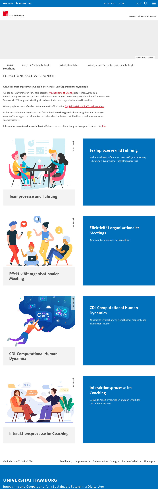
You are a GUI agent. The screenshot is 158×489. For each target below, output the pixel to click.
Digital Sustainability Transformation (84, 106)
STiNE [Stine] (121, 3)
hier (104, 126)
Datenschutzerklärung (105, 461)
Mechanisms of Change (61, 92)
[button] (138, 3)
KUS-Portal (110, 3)
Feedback (65, 461)
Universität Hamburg (17, 3)
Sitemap (148, 461)
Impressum (81, 461)
